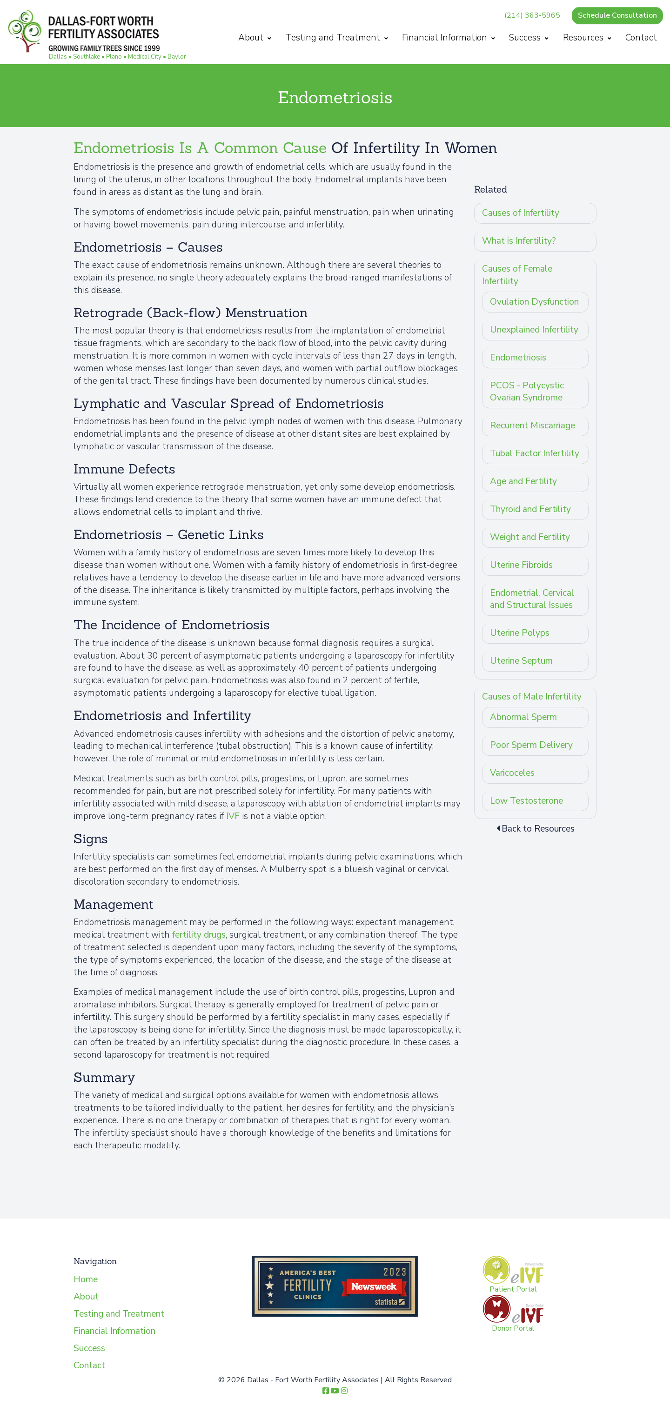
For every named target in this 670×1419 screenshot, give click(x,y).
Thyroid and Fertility (530, 509)
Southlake (86, 57)
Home (86, 1279)
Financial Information (448, 38)
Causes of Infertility (520, 213)
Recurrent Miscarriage (532, 426)
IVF (233, 816)
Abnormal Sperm (523, 717)
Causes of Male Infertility (532, 697)
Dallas (58, 57)
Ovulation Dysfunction (534, 302)
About (254, 38)
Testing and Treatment (337, 38)
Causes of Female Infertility (517, 275)
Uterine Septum (521, 661)
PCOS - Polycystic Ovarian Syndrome (527, 392)
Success (529, 38)
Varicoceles (512, 773)
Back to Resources (535, 829)
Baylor (177, 57)
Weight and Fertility (530, 537)
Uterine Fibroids (521, 565)
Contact (641, 38)
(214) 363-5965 (532, 15)
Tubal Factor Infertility (534, 453)
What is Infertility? (519, 241)
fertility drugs (199, 935)
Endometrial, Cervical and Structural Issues (532, 599)
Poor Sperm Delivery (531, 745)
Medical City (144, 57)
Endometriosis (518, 358)
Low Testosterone (526, 801)
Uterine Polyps (519, 633)
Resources (587, 38)
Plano (114, 57)
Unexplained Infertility (534, 330)
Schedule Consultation (617, 15)
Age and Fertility (523, 481)
